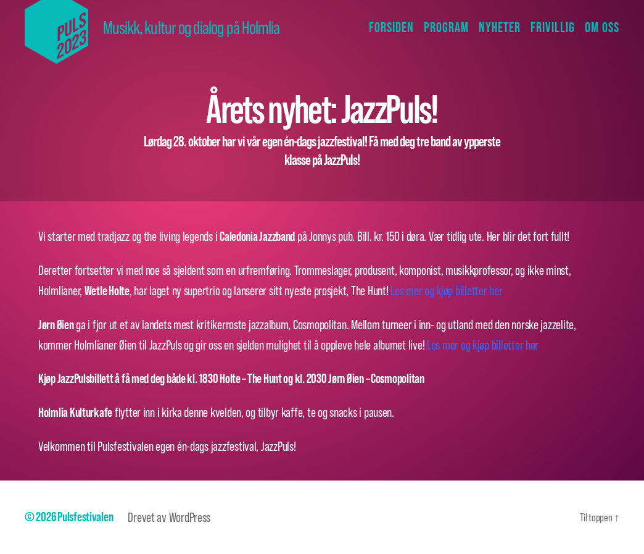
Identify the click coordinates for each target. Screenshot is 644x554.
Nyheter (500, 27)
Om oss (602, 27)
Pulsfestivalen (85, 516)
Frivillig (552, 27)
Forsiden (391, 27)
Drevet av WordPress (169, 517)
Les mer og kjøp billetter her (446, 290)
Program (446, 27)
